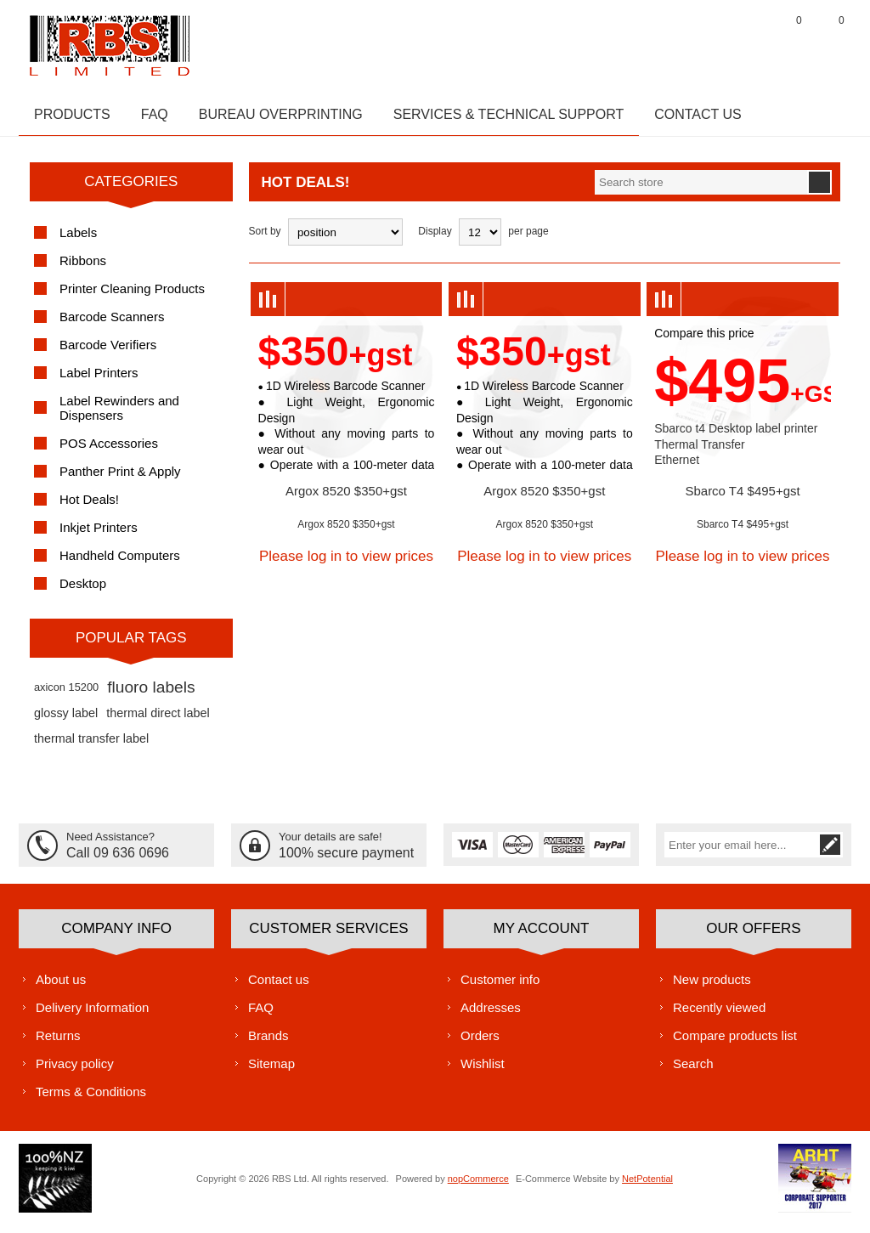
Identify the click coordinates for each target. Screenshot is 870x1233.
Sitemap (271, 1071)
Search (693, 1071)
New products (712, 987)
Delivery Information (92, 1015)
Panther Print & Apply (120, 479)
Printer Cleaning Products (132, 297)
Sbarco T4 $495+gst (742, 499)
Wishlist (482, 1071)
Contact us (278, 987)
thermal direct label (158, 721)
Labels (78, 241)
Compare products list (735, 1043)
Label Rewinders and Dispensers (119, 416)
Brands (268, 1043)
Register (703, 42)
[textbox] (701, 190)
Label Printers (98, 381)
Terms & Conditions (91, 1099)
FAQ (261, 1015)
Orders (480, 1043)
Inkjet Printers (98, 536)
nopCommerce (478, 1186)
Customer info (500, 987)
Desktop (82, 592)
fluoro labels (151, 695)
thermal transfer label (91, 747)
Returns (58, 1043)
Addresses (490, 1015)
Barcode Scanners (111, 325)
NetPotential (647, 1186)
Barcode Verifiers (107, 353)
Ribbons (82, 269)
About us (61, 987)
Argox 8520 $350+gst (346, 499)
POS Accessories (108, 451)
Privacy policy (75, 1071)
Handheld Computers (119, 564)
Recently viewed (719, 1015)
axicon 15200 (66, 695)
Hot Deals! (89, 508)
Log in (745, 42)
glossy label (66, 721)
